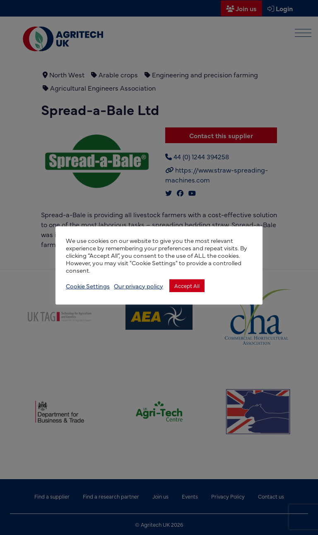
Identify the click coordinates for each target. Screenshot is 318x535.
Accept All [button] (187, 285)
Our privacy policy (138, 286)
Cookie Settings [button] (88, 286)
